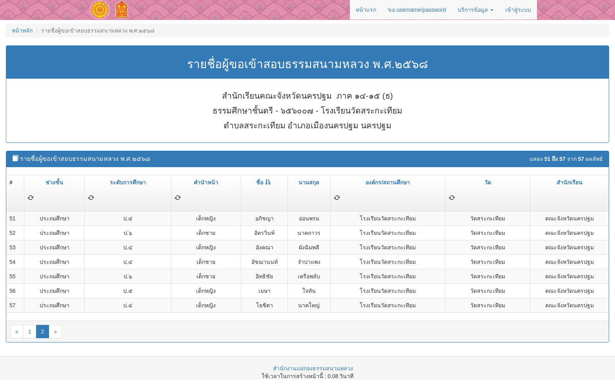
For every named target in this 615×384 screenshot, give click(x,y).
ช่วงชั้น (54, 182)
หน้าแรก (366, 10)
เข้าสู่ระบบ (518, 10)
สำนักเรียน (569, 182)
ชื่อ (263, 182)
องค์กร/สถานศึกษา (388, 182)
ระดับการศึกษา (128, 182)
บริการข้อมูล (475, 10)
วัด (487, 182)
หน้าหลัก (22, 30)
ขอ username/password (417, 10)
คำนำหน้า (206, 182)
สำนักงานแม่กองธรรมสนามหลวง (313, 368)
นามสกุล (308, 182)
